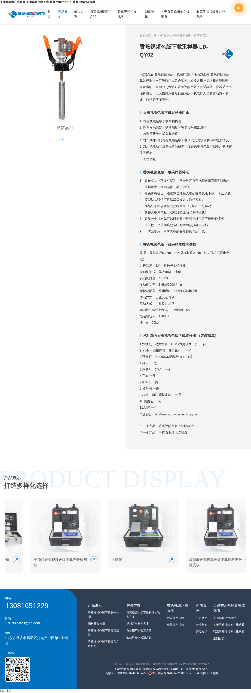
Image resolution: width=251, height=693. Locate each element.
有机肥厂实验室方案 (139, 630)
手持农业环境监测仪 (173, 432)
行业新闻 (201, 624)
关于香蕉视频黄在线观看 (175, 14)
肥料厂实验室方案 (137, 623)
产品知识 (201, 631)
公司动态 (201, 617)
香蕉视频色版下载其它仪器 (191, 35)
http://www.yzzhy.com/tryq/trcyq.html (176, 414)
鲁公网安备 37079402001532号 (170, 673)
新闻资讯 (149, 14)
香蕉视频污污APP (99, 14)
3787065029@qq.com (22, 623)
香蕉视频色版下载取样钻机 (178, 426)
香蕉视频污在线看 (127, 14)
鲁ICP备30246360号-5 (131, 673)
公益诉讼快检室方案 (139, 637)
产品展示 (63, 14)
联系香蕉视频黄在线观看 (211, 14)
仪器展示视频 (175, 617)
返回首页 (219, 638)
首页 (49, 14)
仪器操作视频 (175, 624)
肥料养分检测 (96, 623)
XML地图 (200, 673)
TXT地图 (212, 673)
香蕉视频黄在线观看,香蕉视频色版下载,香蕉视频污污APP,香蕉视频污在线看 (47, 2)
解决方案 (79, 14)
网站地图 (5, 690)
